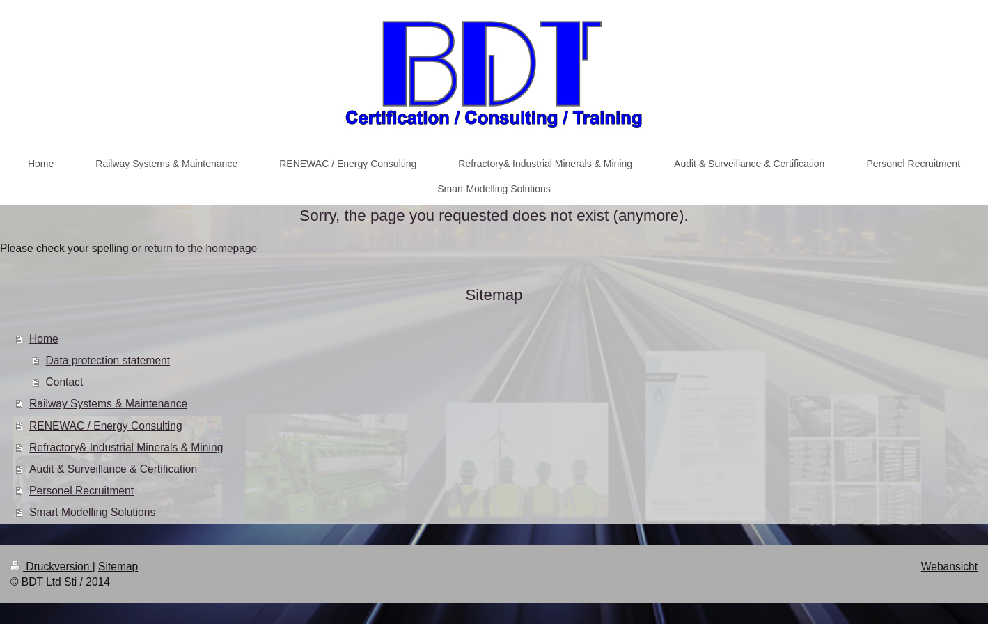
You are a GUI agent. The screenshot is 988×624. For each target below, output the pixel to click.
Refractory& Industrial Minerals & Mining (126, 447)
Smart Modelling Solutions (92, 512)
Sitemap (118, 566)
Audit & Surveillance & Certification (113, 469)
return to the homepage (200, 248)
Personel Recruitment (81, 491)
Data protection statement (108, 360)
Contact (65, 382)
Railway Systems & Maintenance (108, 404)
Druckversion (51, 566)
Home (43, 339)
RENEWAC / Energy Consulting (105, 426)
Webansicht (949, 566)
